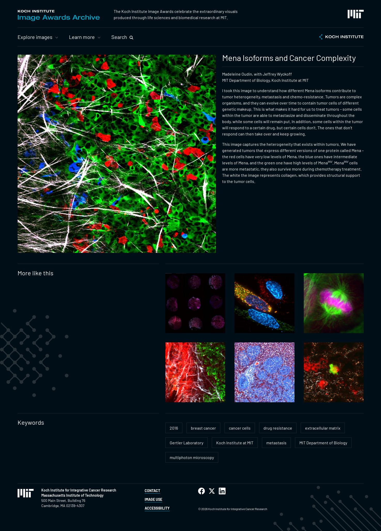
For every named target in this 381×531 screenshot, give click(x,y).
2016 (174, 427)
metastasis (276, 442)
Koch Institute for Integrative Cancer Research (78, 490)
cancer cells (240, 427)
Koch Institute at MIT (234, 442)
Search (119, 37)
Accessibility (157, 508)
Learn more (82, 37)
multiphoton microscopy (192, 457)
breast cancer (203, 427)
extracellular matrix (322, 427)
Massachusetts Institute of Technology (72, 495)
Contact (152, 490)
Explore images (35, 37)
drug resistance (277, 427)
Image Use (153, 499)
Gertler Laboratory (186, 442)
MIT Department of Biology (323, 442)
